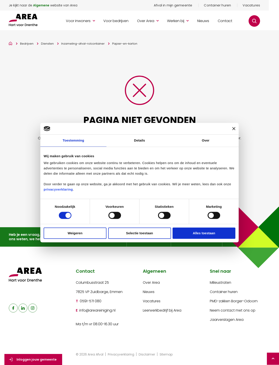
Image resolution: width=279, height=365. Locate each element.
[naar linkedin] (23, 308)
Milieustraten (220, 283)
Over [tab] (206, 140)
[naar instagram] (32, 308)
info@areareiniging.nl (97, 310)
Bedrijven (26, 44)
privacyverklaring (58, 189)
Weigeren (75, 233)
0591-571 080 (91, 301)
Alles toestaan (204, 233)
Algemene (41, 6)
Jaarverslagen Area (227, 320)
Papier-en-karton (124, 44)
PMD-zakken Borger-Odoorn (234, 301)
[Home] (11, 43)
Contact (235, 21)
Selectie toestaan (139, 233)
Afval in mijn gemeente (183, 5)
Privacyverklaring (121, 355)
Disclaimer (147, 355)
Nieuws (213, 21)
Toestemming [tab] (73, 140)
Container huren (227, 5)
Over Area (151, 283)
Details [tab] (139, 140)
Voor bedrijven (126, 21)
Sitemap (166, 355)
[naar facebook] (13, 308)
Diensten (47, 44)
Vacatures (261, 5)
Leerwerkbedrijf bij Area (162, 310)
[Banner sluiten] (233, 128)
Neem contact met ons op (232, 310)
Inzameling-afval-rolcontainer (83, 44)
